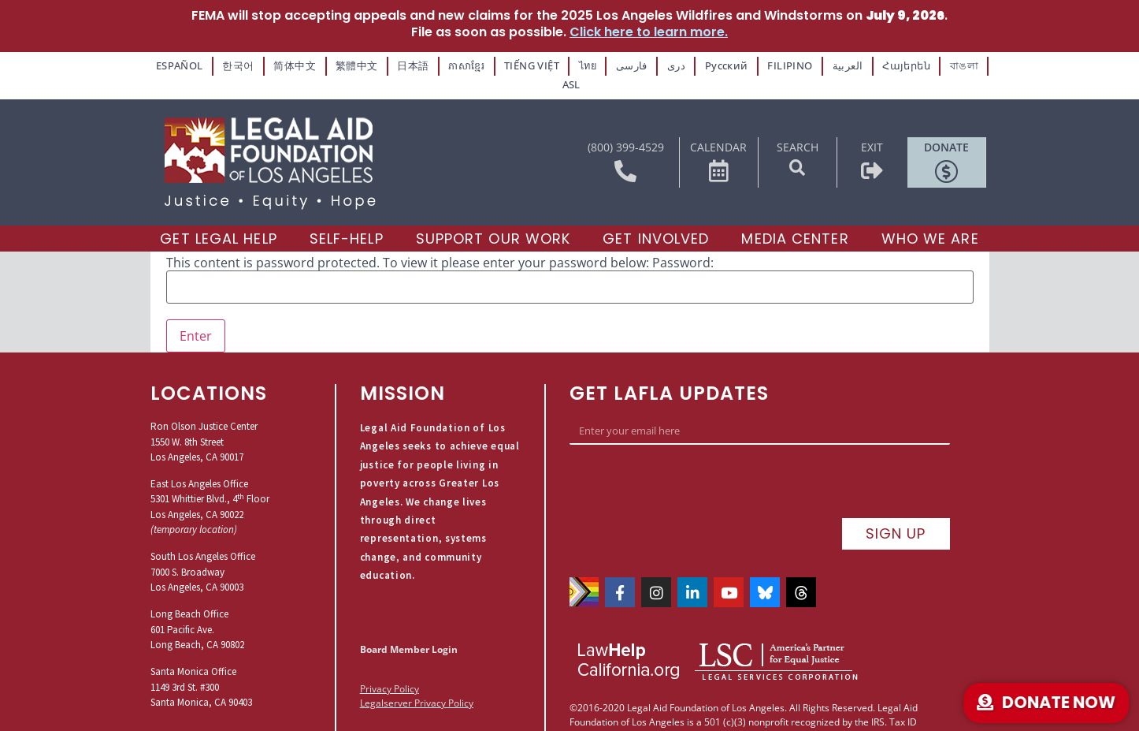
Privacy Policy (389, 666)
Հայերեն (875, 64)
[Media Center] (795, 217)
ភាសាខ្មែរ (454, 64)
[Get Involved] (655, 217)
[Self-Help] (346, 217)
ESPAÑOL (181, 64)
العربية (819, 64)
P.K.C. (711, 675)
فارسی (615, 64)
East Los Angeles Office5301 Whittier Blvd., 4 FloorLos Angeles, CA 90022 (209, 477)
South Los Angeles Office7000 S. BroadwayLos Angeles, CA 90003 (202, 550)
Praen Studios (766, 675)
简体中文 (290, 64)
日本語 (402, 64)
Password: (683, 240)
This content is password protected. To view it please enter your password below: (407, 240)
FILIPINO (764, 64)
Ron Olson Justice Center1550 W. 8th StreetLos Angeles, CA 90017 (204, 419)
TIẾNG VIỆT (517, 64)
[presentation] (689, 461)
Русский (705, 64)
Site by (682, 675)
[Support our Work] (493, 217)
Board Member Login (409, 626)
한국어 (236, 64)
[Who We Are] (930, 217)
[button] (797, 146)
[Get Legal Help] (218, 217)
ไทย (572, 64)
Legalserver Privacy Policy (416, 681)
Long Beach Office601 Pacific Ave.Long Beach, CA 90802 (197, 607)
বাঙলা (930, 64)
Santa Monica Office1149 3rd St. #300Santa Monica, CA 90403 (201, 665)
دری (657, 64)
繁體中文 (349, 64)
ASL (971, 64)
